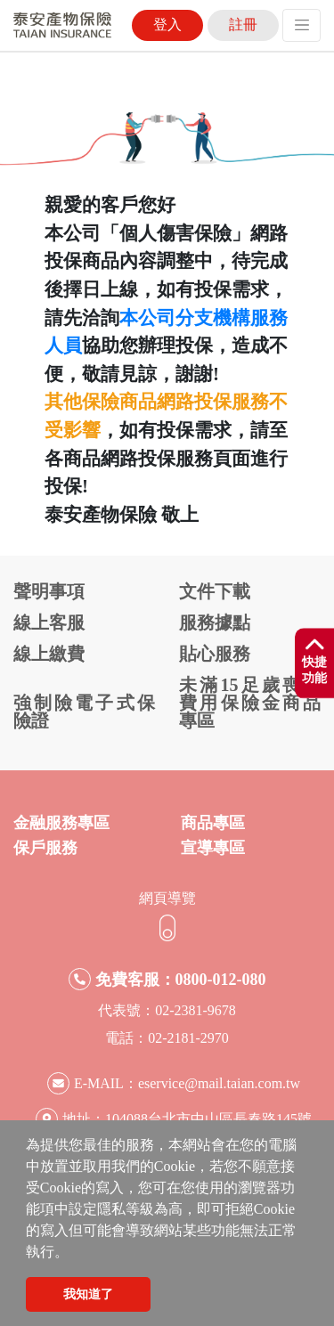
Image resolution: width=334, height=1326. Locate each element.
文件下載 (214, 591)
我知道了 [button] (88, 1294)
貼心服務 (214, 653)
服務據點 (214, 622)
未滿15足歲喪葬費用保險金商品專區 (250, 702)
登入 (167, 24)
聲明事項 (49, 591)
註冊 (243, 24)
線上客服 (49, 622)
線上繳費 (49, 653)
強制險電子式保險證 (84, 711)
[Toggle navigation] (301, 25)
